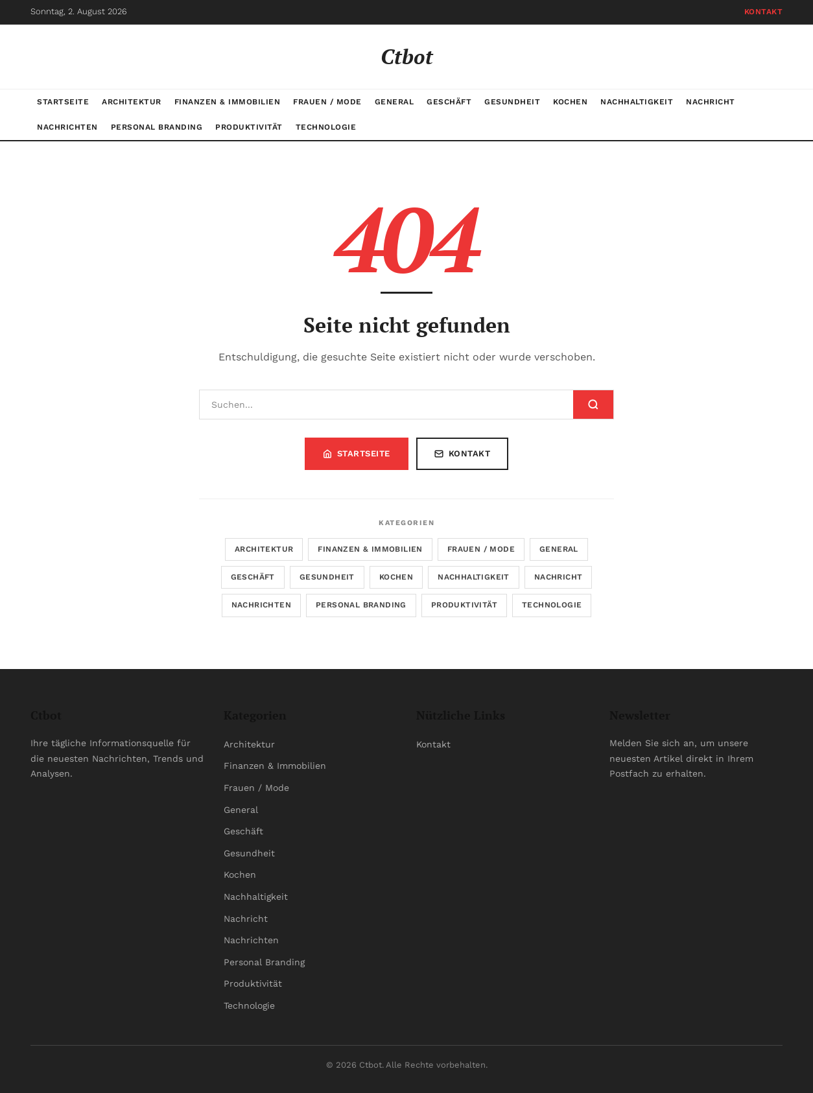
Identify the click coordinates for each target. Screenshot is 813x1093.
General (394, 101)
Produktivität (249, 127)
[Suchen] (386, 404)
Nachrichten (67, 127)
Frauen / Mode (327, 101)
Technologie (326, 127)
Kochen (570, 101)
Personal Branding (157, 127)
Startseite (63, 101)
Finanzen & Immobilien (227, 101)
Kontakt (763, 11)
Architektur (131, 101)
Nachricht (710, 101)
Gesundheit (512, 101)
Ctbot (407, 56)
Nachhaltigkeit (636, 101)
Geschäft (449, 101)
